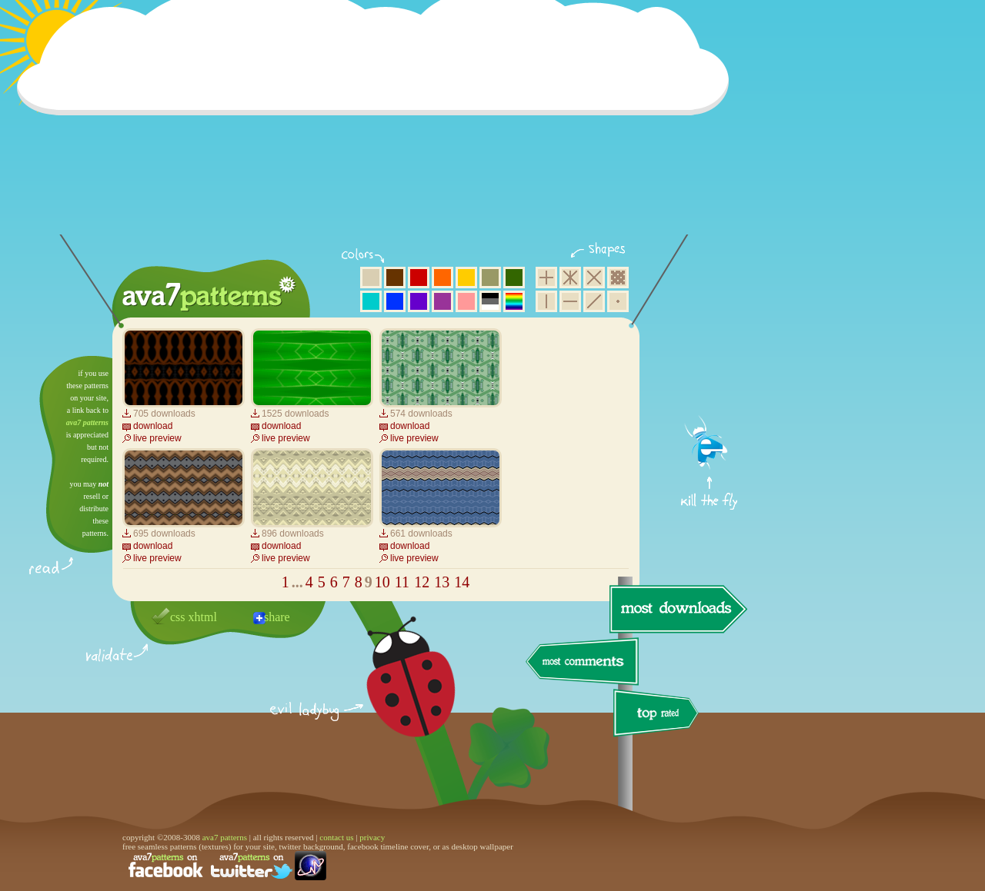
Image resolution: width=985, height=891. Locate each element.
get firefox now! (710, 361)
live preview (157, 438)
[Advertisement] (378, 126)
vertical (546, 301)
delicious (395, 694)
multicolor (514, 301)
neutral (490, 301)
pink (466, 301)
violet (418, 301)
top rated (658, 715)
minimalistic (618, 301)
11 (402, 581)
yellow (466, 277)
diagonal (594, 301)
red (418, 277)
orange (442, 277)
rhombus (594, 277)
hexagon (570, 277)
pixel (618, 277)
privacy (372, 837)
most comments (583, 662)
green (514, 277)
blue (395, 301)
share (277, 616)
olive (490, 277)
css (177, 616)
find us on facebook (165, 865)
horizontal (570, 301)
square (546, 277)
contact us (336, 837)
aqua (371, 301)
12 (421, 581)
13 (441, 581)
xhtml (203, 616)
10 (382, 581)
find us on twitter (252, 865)
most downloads (676, 608)
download (152, 426)
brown (395, 277)
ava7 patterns (87, 422)
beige (371, 277)
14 (461, 581)
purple (442, 301)
